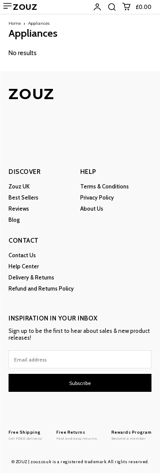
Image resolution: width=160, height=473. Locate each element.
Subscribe (80, 383)
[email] (80, 359)
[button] (112, 7)
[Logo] (25, 435)
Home (15, 23)
